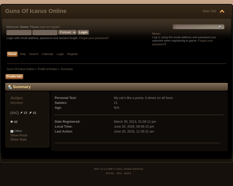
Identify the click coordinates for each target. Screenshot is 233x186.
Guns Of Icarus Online (36, 11)
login (43, 26)
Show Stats (18, 139)
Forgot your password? (94, 38)
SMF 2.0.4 (100, 168)
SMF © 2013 (115, 168)
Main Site (209, 11)
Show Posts (18, 135)
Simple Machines (133, 168)
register (55, 26)
